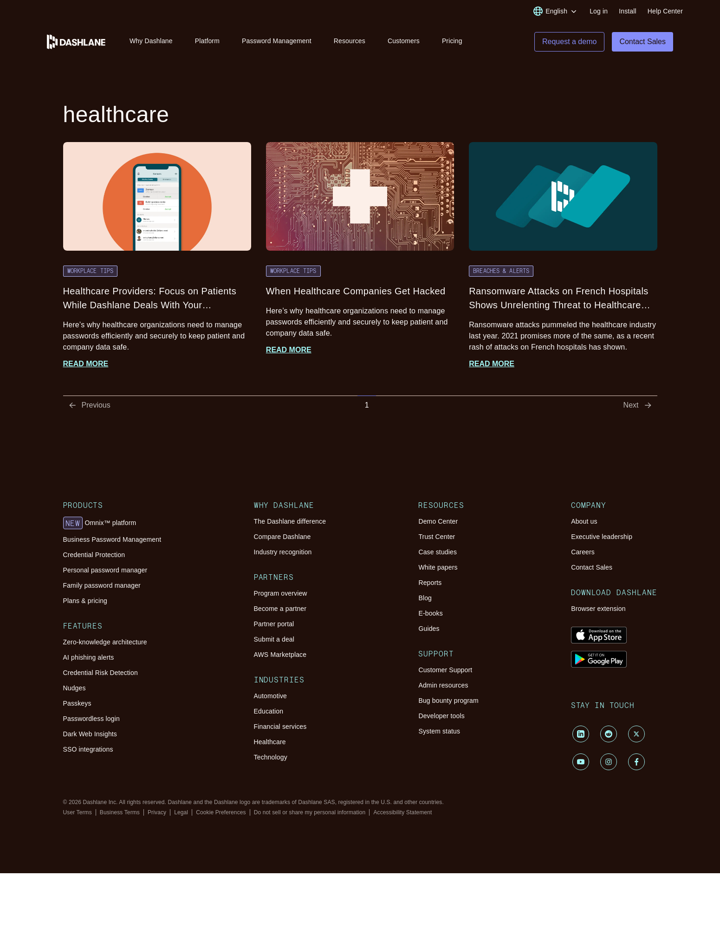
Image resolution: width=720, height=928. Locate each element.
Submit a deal (274, 640)
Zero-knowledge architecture (105, 643)
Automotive (270, 697)
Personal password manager (105, 571)
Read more (86, 365)
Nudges (74, 689)
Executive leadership (601, 538)
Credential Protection (94, 556)
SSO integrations (88, 750)
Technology (270, 758)
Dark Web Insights (90, 735)
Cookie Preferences (221, 814)
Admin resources (443, 686)
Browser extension (598, 610)
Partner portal (274, 625)
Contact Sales (591, 568)
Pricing (452, 41)
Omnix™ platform (99, 524)
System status (439, 732)
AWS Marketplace (280, 656)
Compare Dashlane (282, 538)
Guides (428, 630)
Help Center (665, 11)
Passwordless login (91, 720)
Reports (429, 584)
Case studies (437, 553)
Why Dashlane (151, 41)
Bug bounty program (448, 702)
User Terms (77, 814)
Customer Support (445, 671)
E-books (430, 614)
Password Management (276, 41)
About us (584, 522)
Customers (404, 41)
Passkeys (77, 704)
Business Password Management (112, 541)
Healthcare (270, 743)
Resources (349, 41)
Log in (599, 11)
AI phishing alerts (88, 658)
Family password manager (102, 587)
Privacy (157, 814)
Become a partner (280, 610)
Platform (207, 41)
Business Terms (120, 814)
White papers (437, 568)
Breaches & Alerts (501, 272)
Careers (583, 553)
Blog (425, 599)
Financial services (280, 728)
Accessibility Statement (402, 814)
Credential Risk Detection (100, 674)
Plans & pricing (85, 602)
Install (627, 11)
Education (269, 712)
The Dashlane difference (290, 522)
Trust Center (436, 538)
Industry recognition (283, 553)
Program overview (280, 594)
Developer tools (441, 717)
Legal (181, 814)
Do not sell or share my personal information (310, 814)
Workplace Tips (90, 272)
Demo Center (438, 522)
